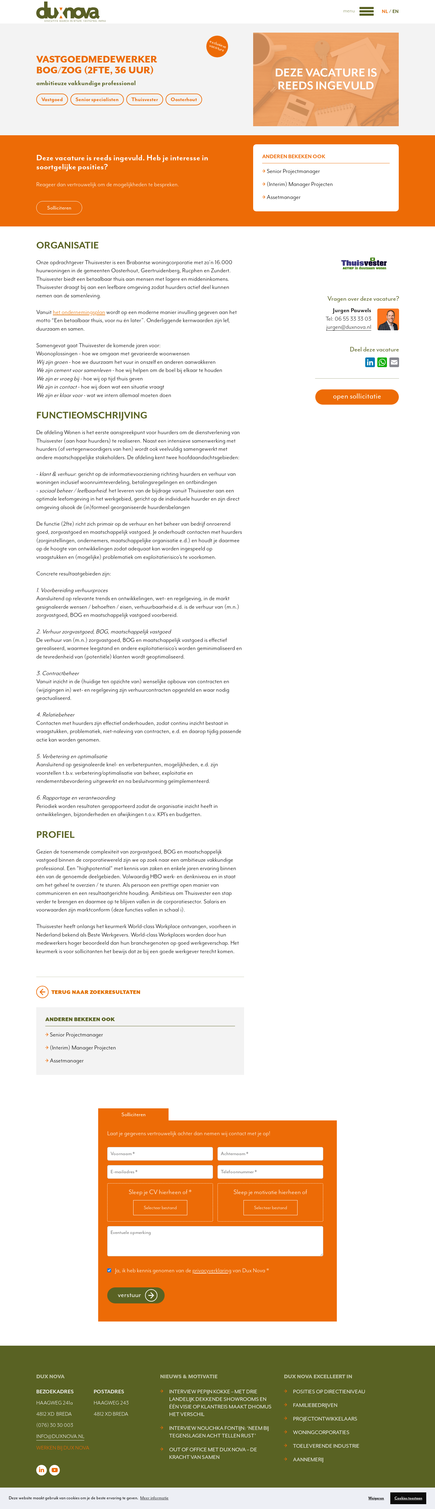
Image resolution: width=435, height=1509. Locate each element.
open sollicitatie (357, 396)
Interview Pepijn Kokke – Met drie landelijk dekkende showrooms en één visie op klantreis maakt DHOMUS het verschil (220, 1403)
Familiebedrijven (315, 1405)
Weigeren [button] (376, 1498)
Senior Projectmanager (293, 171)
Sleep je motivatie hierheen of (270, 1192)
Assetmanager (284, 197)
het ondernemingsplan (79, 312)
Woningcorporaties (321, 1432)
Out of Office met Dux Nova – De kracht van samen (213, 1453)
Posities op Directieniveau (329, 1391)
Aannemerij (308, 1459)
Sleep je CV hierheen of (160, 1192)
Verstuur (129, 1294)
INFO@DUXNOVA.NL (60, 1436)
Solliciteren (59, 207)
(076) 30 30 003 (54, 1425)
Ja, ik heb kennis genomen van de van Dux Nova (192, 1270)
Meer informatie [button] (154, 1498)
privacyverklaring (211, 1270)
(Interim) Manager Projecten (300, 184)
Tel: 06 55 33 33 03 (348, 319)
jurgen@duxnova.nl (348, 327)
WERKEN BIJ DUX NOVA (62, 1447)
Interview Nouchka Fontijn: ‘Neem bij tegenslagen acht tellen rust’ (219, 1432)
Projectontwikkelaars (325, 1418)
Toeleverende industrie (326, 1446)
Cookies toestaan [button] (408, 1498)
